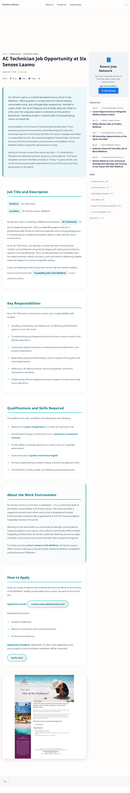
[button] (13, 80)
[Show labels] (97, 219)
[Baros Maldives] (108, 146)
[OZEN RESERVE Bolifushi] (102, 194)
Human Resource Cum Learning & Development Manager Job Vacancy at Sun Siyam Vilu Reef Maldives (110, 165)
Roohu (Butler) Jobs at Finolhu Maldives (107, 126)
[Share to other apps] (39, 80)
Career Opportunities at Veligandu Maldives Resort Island (109, 114)
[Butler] (105, 121)
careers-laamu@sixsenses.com (48, 606)
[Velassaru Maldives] (100, 188)
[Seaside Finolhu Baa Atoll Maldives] (106, 207)
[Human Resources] (109, 134)
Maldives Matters (11, 4)
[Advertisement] (65, 31)
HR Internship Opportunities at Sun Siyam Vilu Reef (110, 139)
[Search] (126, 4)
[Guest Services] (114, 121)
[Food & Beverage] (110, 109)
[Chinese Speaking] (99, 182)
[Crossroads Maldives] (100, 213)
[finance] (118, 146)
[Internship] (121, 134)
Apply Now (17, 660)
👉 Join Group (108, 92)
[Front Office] (121, 109)
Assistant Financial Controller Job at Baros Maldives (110, 151)
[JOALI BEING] (97, 200)
